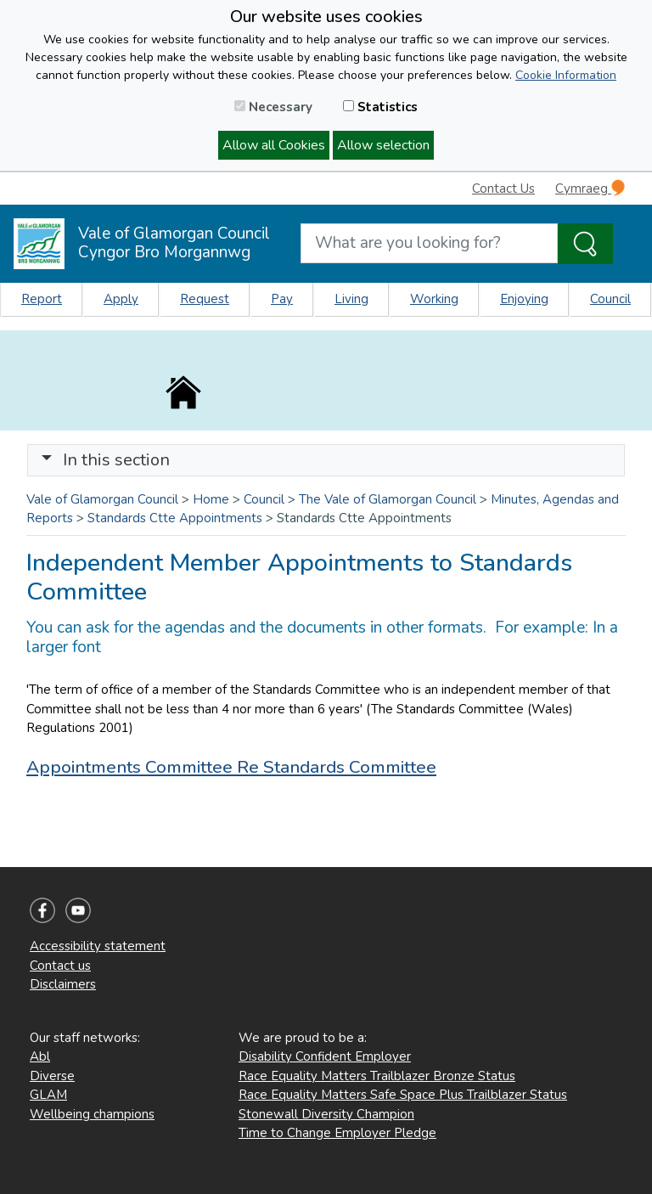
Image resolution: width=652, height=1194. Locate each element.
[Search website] (429, 243)
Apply (121, 298)
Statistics (380, 107)
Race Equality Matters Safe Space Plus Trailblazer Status (403, 1094)
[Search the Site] (585, 243)
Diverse (52, 1075)
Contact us (60, 965)
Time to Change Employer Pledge (337, 1132)
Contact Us (503, 188)
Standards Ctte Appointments (174, 518)
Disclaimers (63, 984)
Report (41, 298)
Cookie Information (565, 75)
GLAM (48, 1094)
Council (610, 298)
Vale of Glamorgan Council (102, 499)
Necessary (273, 107)
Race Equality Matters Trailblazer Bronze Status (377, 1075)
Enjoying (524, 298)
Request (204, 298)
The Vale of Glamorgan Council (387, 499)
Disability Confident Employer (325, 1056)
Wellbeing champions (92, 1114)
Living (351, 298)
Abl (40, 1056)
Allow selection (383, 145)
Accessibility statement (98, 946)
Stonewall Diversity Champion (326, 1114)
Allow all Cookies (273, 145)
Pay (282, 298)
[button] (47, 460)
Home (211, 499)
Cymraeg (590, 188)
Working (434, 298)
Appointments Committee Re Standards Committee (231, 767)
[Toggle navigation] (326, 460)
